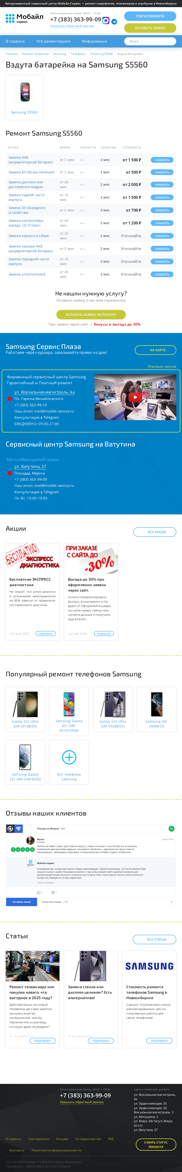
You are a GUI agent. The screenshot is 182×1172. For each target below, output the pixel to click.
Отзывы (62, 1139)
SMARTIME (34, 1166)
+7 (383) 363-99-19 (30, 405)
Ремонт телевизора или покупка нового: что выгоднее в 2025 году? (31, 992)
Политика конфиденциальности (56, 1150)
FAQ (111, 1139)
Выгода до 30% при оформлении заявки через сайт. (87, 584)
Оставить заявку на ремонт (91, 315)
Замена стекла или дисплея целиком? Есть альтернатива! (90, 992)
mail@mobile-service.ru (54, 411)
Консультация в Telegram (36, 417)
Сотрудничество (88, 1139)
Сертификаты (38, 1139)
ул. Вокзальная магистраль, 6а (44, 392)
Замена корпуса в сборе (29, 235)
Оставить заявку (150, 28)
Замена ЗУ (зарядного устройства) (27, 210)
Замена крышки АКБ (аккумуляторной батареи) (31, 248)
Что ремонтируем (53, 41)
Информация (94, 41)
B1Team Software (58, 1166)
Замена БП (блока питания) (31, 172)
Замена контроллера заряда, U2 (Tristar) (26, 223)
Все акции (153, 532)
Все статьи (152, 939)
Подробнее (45, 633)
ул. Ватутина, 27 (30, 466)
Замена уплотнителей (27, 274)
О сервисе (15, 41)
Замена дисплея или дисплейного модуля (26, 184)
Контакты (16, 1150)
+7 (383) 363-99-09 (75, 19)
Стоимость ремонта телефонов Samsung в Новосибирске (146, 992)
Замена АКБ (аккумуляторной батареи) (31, 159)
